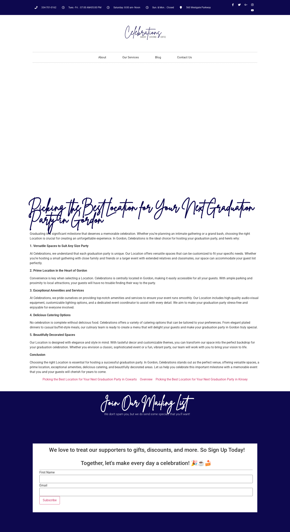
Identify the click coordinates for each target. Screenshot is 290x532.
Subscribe (50, 500)
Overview (146, 379)
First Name (47, 472)
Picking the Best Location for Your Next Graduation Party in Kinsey (202, 379)
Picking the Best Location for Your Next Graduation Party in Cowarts (90, 379)
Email (43, 485)
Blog (158, 57)
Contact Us (184, 57)
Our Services (130, 57)
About (102, 57)
